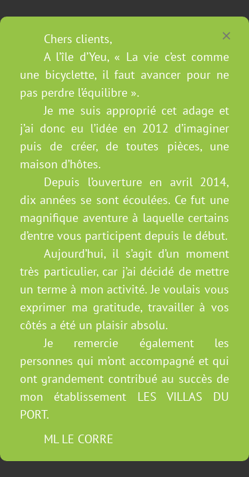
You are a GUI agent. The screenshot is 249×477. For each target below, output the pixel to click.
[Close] (226, 36)
